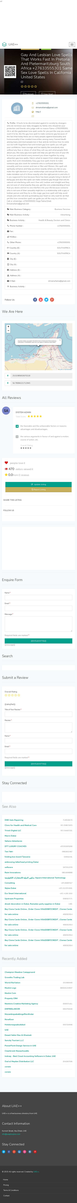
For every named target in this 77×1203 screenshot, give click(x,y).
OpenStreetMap (68, 369)
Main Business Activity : (38, 215)
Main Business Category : (38, 209)
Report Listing (40, 489)
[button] (60, 340)
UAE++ (36, 1172)
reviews (24, 475)
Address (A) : (14, 275)
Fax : (10, 231)
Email (7, 603)
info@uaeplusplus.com (11, 1134)
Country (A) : (38, 253)
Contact (6, 1196)
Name (7, 593)
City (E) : (12, 259)
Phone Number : (38, 226)
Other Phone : (38, 242)
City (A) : (12, 264)
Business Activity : (38, 220)
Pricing (6, 1185)
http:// (38, 112)
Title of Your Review (13, 709)
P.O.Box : (12, 237)
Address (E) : (14, 270)
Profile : (38, 163)
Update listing (40, 484)
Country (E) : (38, 248)
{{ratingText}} (10, 704)
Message (9, 614)
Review (8, 720)
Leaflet (60, 369)
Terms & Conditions (11, 1190)
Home (5, 1179)
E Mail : (38, 281)
